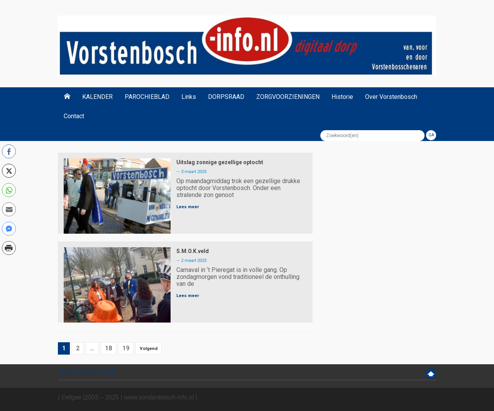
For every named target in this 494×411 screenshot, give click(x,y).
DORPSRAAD (226, 96)
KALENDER (97, 96)
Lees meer (187, 206)
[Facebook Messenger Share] (9, 229)
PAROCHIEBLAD (147, 96)
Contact (74, 116)
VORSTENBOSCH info (87, 371)
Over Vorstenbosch (391, 96)
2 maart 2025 (193, 260)
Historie (342, 96)
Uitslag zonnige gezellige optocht (219, 162)
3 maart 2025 (193, 171)
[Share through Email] (9, 209)
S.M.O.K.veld (192, 251)
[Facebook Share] (9, 151)
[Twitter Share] (9, 171)
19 (125, 348)
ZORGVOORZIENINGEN (288, 96)
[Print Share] (9, 248)
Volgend (148, 348)
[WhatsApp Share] (9, 190)
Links (188, 96)
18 (108, 348)
